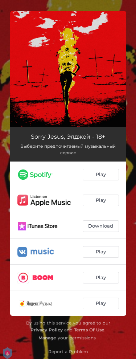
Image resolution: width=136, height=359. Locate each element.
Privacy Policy (46, 330)
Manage (47, 337)
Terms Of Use (89, 330)
